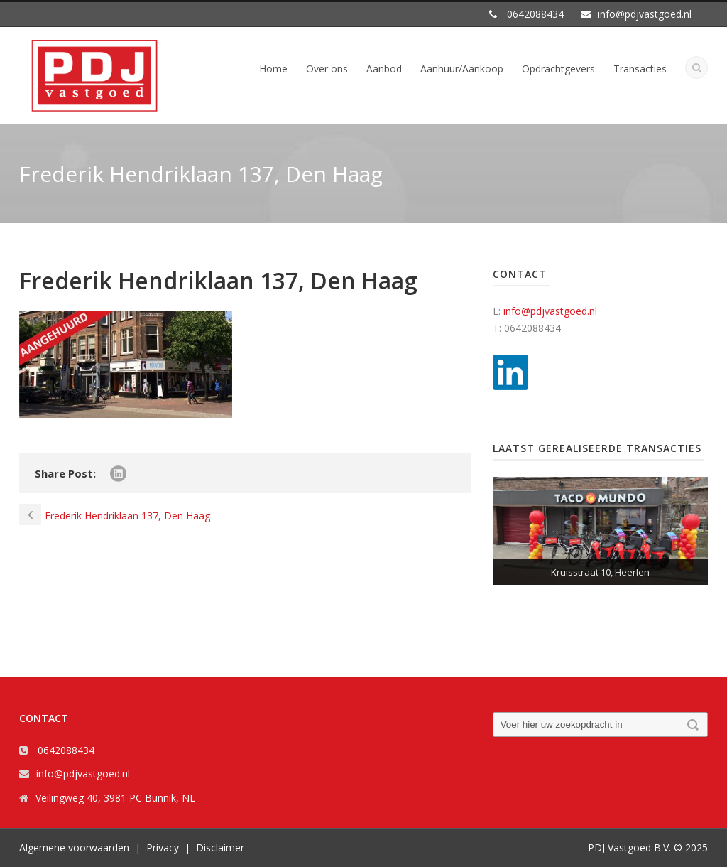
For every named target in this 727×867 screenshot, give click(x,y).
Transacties (640, 68)
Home (273, 68)
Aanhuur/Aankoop (461, 68)
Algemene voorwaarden (74, 847)
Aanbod (384, 68)
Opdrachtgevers (558, 68)
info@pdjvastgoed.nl (550, 311)
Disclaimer (220, 847)
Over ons (327, 68)
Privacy (162, 847)
